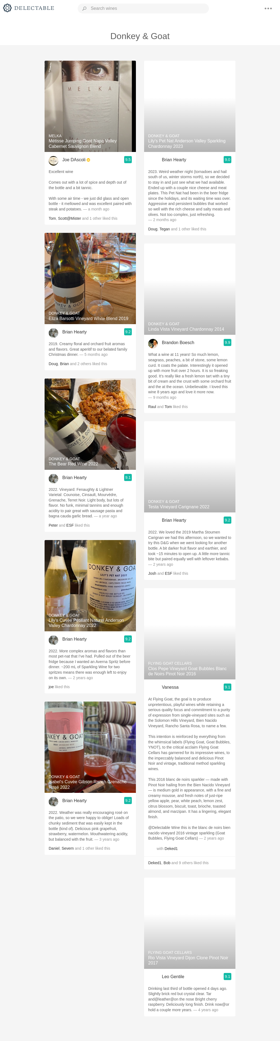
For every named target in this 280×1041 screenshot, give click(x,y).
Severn (68, 848)
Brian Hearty (74, 332)
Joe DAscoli (73, 159)
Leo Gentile (173, 976)
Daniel (54, 848)
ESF (70, 525)
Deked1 (171, 848)
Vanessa (170, 687)
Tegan (164, 229)
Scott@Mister (69, 218)
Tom (52, 218)
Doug (53, 364)
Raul (152, 406)
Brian (64, 364)
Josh (152, 573)
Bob (167, 863)
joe (51, 687)
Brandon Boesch (178, 342)
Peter (53, 525)
